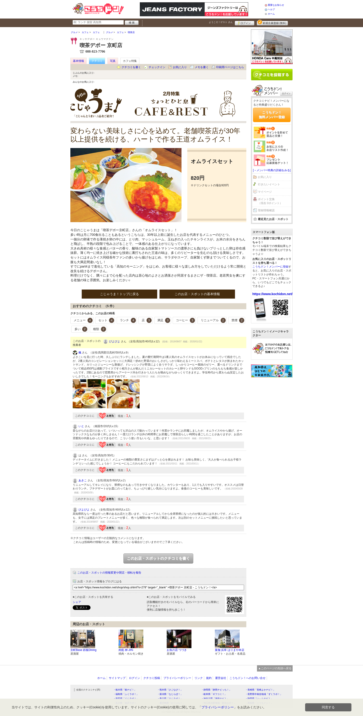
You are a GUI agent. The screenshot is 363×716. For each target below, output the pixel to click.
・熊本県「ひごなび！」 (170, 689)
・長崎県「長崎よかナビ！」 (260, 689)
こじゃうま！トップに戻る (119, 294)
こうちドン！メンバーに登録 (270, 266)
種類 (99, 329)
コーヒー (185, 320)
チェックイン (157, 67)
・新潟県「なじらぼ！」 (170, 694)
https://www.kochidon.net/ (272, 294)
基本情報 (78, 61)
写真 (113, 61)
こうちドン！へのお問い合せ (247, 678)
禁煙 (238, 320)
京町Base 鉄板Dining (83, 650)
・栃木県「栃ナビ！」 (124, 689)
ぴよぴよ (114, 341)
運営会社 (220, 678)
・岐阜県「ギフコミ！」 (214, 694)
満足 (163, 320)
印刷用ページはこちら (230, 67)
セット (106, 320)
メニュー (83, 320)
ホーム (271, 14)
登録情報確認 (266, 210)
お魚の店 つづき (177, 650)
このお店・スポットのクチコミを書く (158, 558)
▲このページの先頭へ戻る (274, 668)
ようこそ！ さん (221, 22)
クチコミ (97, 61)
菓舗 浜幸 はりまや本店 (229, 650)
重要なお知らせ (276, 5)
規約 (209, 678)
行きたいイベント (269, 184)
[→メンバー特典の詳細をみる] (272, 170)
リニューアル (213, 320)
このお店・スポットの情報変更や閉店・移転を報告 (109, 572)
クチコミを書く (131, 67)
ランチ (128, 320)
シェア (77, 602)
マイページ (265, 191)
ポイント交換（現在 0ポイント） (270, 201)
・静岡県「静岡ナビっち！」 (216, 689)
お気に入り (180, 67)
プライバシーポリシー (177, 678)
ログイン (244, 22)
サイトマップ (117, 678)
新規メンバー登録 (272, 22)
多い (81, 329)
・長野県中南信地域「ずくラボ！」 (263, 694)
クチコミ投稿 (151, 678)
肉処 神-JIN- (126, 650)
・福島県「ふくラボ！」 (126, 694)
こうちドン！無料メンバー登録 (272, 114)
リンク (198, 678)
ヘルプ (271, 9)
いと (81, 426)
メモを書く (202, 67)
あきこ (82, 480)
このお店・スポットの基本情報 (197, 294)
